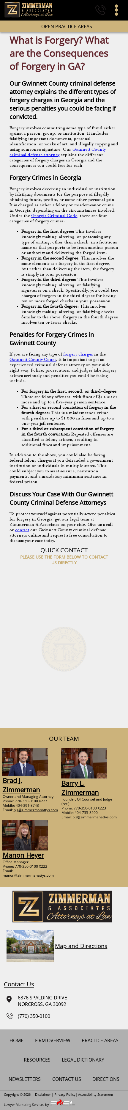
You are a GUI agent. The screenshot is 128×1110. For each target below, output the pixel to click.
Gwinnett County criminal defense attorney (58, 152)
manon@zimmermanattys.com (28, 875)
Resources (37, 1059)
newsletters (25, 1079)
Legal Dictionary (83, 1059)
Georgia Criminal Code (54, 215)
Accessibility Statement (95, 1094)
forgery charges (78, 354)
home (16, 1040)
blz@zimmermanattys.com (94, 817)
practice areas (100, 1040)
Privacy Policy (64, 1094)
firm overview (52, 1040)
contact (22, 530)
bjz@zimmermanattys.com (36, 810)
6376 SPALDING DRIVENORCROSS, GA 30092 (35, 1000)
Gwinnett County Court (33, 359)
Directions (105, 1079)
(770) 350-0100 (28, 1016)
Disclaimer (43, 1094)
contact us (66, 1079)
